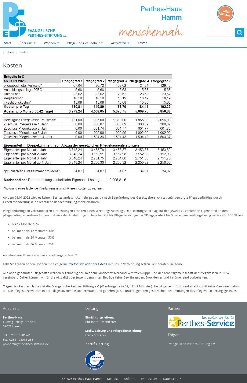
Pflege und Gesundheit (85, 44)
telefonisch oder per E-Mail (88, 264)
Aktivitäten (120, 44)
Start (7, 43)
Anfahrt (129, 379)
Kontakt (112, 379)
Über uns (27, 44)
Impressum (149, 379)
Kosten (142, 43)
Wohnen (52, 44)
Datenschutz (172, 379)
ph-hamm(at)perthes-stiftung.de (26, 344)
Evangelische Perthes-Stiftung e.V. (191, 344)
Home (10, 52)
